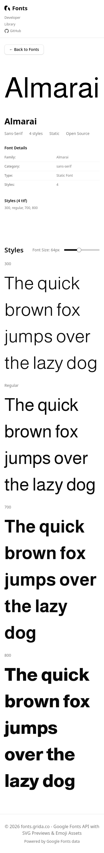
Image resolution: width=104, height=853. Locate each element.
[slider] (79, 250)
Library (9, 24)
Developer (12, 17)
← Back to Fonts (24, 49)
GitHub (12, 31)
